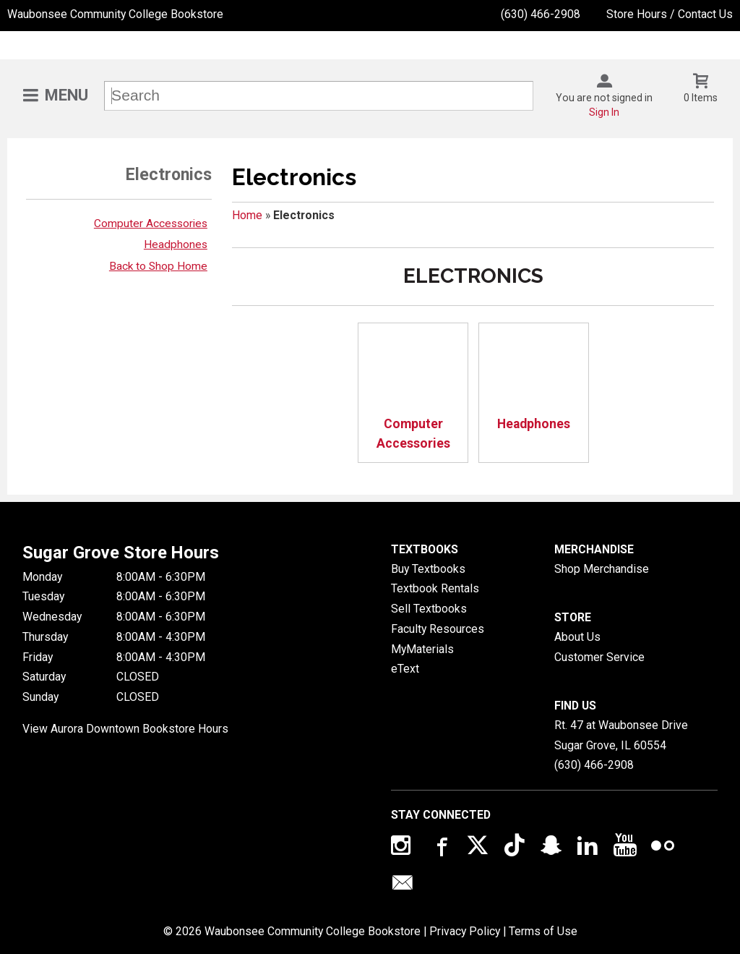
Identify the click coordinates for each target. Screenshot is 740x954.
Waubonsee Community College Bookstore (115, 14)
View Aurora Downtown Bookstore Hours (125, 729)
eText (405, 669)
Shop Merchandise (601, 569)
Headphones (175, 244)
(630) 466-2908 (540, 14)
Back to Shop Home (158, 266)
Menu (66, 95)
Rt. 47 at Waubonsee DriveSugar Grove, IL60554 (621, 735)
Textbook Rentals (435, 588)
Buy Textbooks (428, 569)
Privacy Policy (464, 931)
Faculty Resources (437, 629)
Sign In (604, 112)
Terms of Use (543, 931)
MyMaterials (422, 649)
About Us (577, 637)
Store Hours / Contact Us (669, 14)
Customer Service (599, 657)
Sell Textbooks (429, 609)
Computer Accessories (150, 223)
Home (247, 215)
